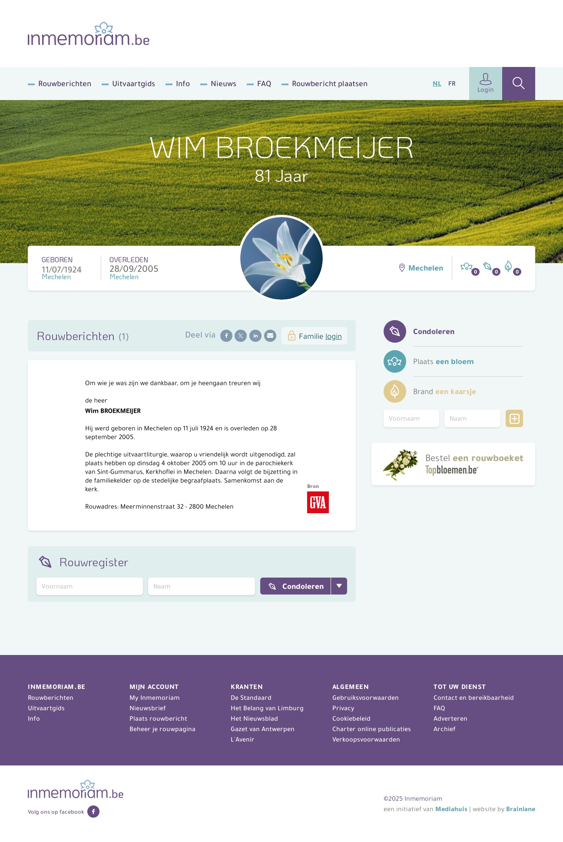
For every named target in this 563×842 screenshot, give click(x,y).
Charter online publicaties (371, 728)
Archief (445, 728)
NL (437, 83)
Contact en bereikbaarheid (474, 697)
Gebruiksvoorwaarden (365, 697)
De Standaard (251, 697)
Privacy (343, 708)
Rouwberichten (64, 83)
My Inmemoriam (154, 697)
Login (485, 83)
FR (451, 83)
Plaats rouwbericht (158, 718)
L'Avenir (243, 739)
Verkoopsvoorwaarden (366, 739)
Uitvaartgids (133, 83)
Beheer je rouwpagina (162, 728)
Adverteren (450, 718)
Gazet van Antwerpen (263, 728)
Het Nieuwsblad (254, 718)
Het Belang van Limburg (267, 708)
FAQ (264, 83)
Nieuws (223, 83)
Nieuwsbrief (147, 708)
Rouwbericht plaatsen (330, 83)
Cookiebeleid (351, 718)
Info (183, 83)
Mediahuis (451, 808)
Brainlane (520, 808)
